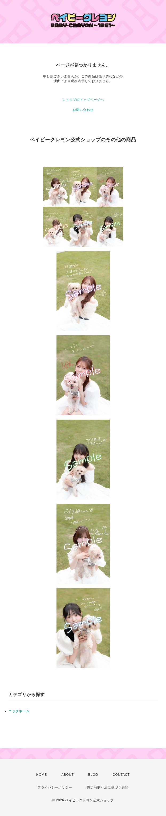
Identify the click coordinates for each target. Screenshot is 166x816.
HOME (41, 775)
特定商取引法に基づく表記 (107, 787)
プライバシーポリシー (55, 787)
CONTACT (121, 775)
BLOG (93, 775)
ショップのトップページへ (83, 100)
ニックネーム (19, 711)
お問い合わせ (83, 110)
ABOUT (67, 775)
